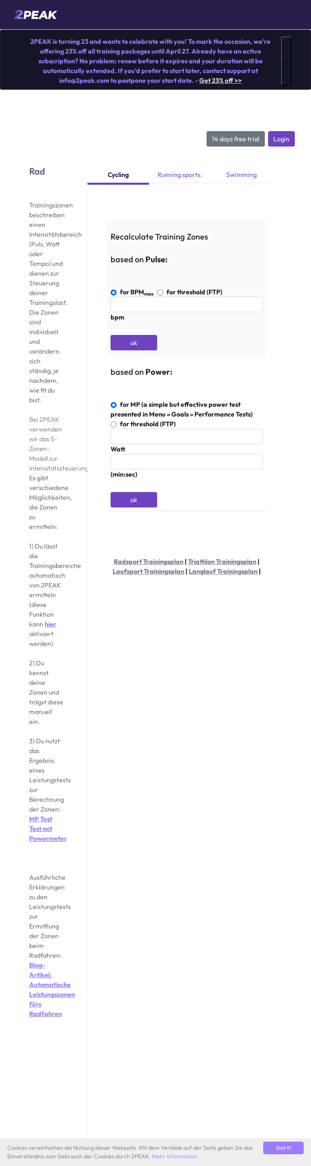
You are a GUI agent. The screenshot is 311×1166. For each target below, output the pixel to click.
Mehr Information (174, 1156)
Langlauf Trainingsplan (223, 571)
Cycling (118, 175)
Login (281, 139)
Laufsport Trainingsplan (148, 571)
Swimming (241, 175)
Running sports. (180, 175)
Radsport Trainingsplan (148, 561)
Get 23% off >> (220, 80)
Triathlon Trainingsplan (222, 561)
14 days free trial (236, 139)
